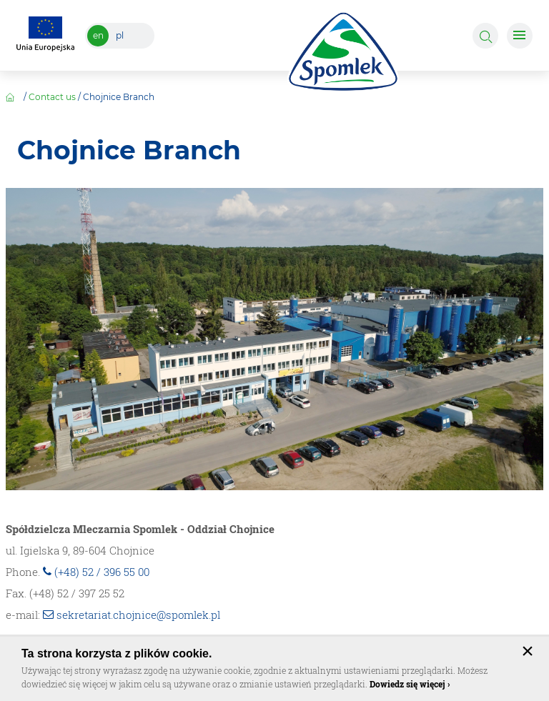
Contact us (52, 96)
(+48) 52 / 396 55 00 (101, 572)
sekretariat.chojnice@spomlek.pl (138, 614)
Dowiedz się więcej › (410, 684)
